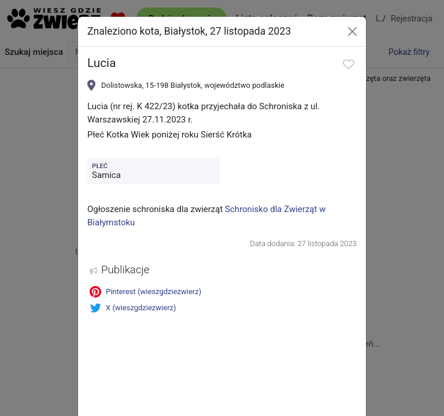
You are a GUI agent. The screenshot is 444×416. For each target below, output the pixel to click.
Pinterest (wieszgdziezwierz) (145, 292)
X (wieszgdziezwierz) (133, 308)
